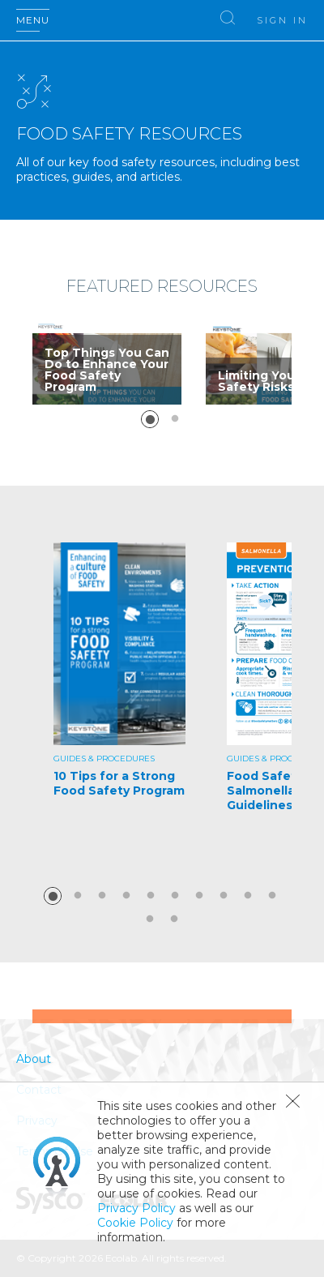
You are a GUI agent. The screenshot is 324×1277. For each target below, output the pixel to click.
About (33, 1059)
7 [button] (199, 896)
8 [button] (223, 896)
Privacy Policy (136, 1208)
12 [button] (174, 919)
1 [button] (150, 419)
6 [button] (175, 896)
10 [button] (272, 896)
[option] (106, 362)
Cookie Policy (135, 1222)
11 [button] (150, 919)
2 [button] (175, 419)
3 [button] (102, 896)
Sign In (282, 20)
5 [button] (151, 896)
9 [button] (248, 896)
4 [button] (126, 896)
